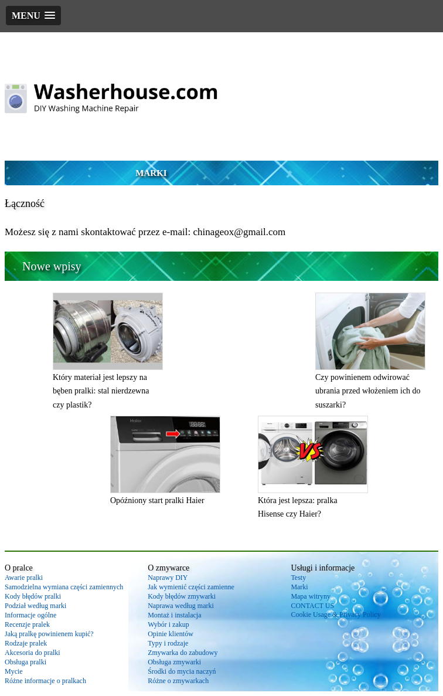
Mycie (14, 671)
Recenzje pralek (27, 624)
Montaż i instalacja (174, 615)
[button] (33, 15)
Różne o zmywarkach (178, 681)
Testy (298, 577)
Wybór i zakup (168, 624)
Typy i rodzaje (168, 643)
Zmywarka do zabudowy (182, 653)
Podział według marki (35, 606)
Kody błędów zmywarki (182, 596)
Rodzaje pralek (26, 643)
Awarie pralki (24, 577)
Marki (150, 173)
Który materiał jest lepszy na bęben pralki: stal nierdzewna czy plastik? (101, 391)
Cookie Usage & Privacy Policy (335, 614)
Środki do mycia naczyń (182, 671)
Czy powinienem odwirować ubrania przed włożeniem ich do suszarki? (368, 391)
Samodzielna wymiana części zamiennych (64, 587)
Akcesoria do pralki (32, 653)
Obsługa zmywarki (174, 662)
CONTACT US (312, 606)
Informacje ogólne (30, 615)
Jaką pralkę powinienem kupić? (49, 634)
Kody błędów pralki (33, 596)
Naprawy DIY (168, 577)
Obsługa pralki (25, 662)
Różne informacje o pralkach (45, 681)
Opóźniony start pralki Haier (157, 500)
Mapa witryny (310, 596)
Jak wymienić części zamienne (191, 587)
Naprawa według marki (181, 606)
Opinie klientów (170, 634)
